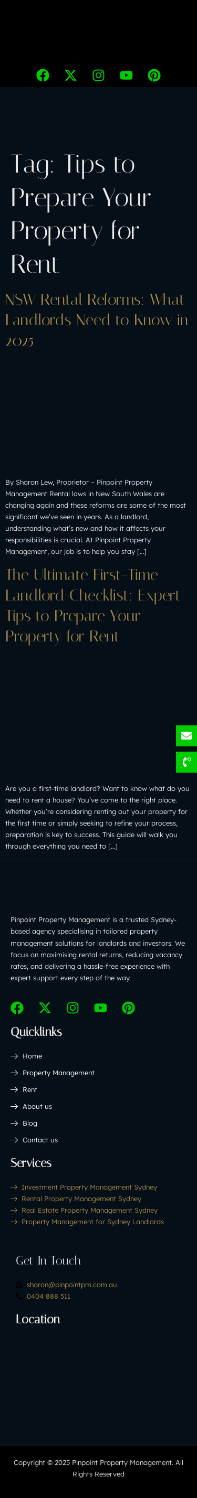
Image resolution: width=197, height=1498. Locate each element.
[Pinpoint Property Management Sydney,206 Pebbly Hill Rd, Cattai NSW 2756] (98, 1376)
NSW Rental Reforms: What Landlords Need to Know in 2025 (97, 320)
